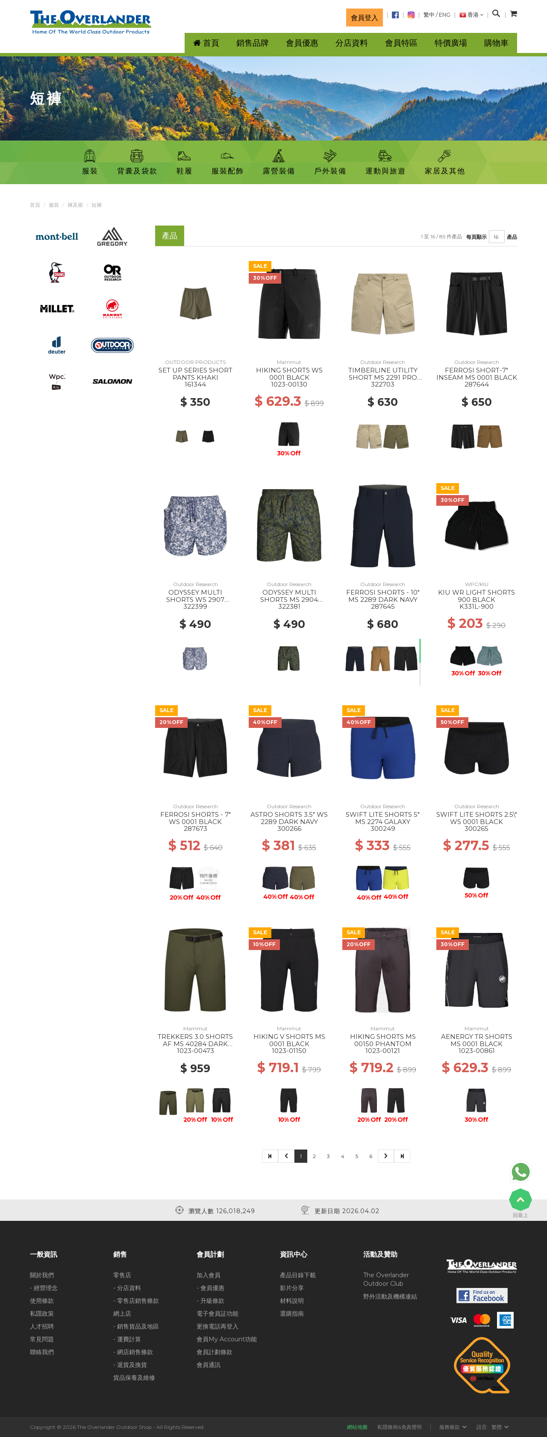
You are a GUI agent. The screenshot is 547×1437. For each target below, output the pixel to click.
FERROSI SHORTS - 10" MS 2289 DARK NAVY (383, 596)
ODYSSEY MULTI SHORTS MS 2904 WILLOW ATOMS (289, 599)
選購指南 (292, 1313)
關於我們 (42, 1275)
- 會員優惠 (210, 1288)
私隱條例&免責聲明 (399, 1427)
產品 (512, 237)
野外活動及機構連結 (390, 1296)
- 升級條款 (210, 1301)
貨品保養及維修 (134, 1377)
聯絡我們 (42, 1352)
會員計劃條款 (214, 1352)
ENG (444, 15)
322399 (195, 606)
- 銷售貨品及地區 (136, 1326)
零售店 (122, 1275)
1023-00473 (195, 1051)
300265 (476, 828)
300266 (289, 828)
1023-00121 (382, 1051)
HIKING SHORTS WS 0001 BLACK (289, 373)
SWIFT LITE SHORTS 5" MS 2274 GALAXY (383, 818)
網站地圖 (357, 1427)
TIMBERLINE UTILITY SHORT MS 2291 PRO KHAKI (383, 377)
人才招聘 (42, 1326)
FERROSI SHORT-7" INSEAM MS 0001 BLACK (476, 373)
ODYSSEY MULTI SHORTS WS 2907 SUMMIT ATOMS (195, 599)
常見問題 (42, 1339)
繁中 (429, 15)
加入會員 (209, 1275)
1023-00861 (477, 1051)
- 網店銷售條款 (133, 1352)
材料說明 (292, 1301)
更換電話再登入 (217, 1326)
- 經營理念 (44, 1288)
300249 (383, 828)
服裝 (54, 205)
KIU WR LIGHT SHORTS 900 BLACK (476, 596)
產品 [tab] (169, 235)
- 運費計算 (127, 1339)
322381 (289, 606)
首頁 (35, 205)
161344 (195, 384)
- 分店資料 (127, 1288)
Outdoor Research (382, 362)
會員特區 (401, 43)
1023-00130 (289, 384)
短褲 (96, 205)
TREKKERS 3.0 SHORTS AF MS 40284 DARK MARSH (195, 1043)
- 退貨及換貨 (130, 1365)
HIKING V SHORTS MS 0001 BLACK (289, 1040)
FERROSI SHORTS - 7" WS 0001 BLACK (195, 818)
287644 (477, 384)
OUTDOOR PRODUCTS (195, 362)
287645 (383, 606)
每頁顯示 (476, 237)
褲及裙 (75, 205)
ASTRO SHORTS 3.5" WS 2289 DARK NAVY (289, 818)
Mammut (289, 362)
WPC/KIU (476, 584)
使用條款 (42, 1301)
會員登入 (364, 17)
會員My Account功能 (227, 1339)
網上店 (122, 1313)
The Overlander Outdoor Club (386, 1279)
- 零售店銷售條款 (136, 1301)
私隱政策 (42, 1313)
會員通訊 (209, 1365)
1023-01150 (289, 1051)
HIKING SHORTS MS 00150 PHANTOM (383, 1040)
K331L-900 (476, 606)
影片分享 (292, 1288)
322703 (382, 384)
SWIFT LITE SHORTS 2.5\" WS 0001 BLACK (476, 818)
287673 (195, 828)
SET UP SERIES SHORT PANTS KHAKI (195, 373)
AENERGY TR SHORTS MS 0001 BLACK (476, 1040)
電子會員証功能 (217, 1313)
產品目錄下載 (298, 1275)
